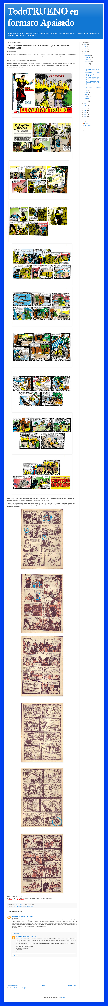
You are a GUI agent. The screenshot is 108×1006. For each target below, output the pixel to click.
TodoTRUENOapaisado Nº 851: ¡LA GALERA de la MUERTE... (92, 74)
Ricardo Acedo (30, 906)
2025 (85, 47)
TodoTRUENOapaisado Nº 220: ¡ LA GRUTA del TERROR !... (93, 86)
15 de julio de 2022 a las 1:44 (26, 916)
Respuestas (16, 933)
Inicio (43, 985)
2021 (85, 103)
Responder (14, 930)
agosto (87, 64)
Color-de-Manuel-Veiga (21, 906)
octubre (87, 59)
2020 (85, 106)
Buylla (14, 906)
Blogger (63, 997)
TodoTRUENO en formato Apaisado (42, 17)
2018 (85, 110)
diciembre (87, 55)
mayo (86, 92)
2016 (85, 114)
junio (86, 90)
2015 (85, 116)
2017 (85, 112)
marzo (87, 96)
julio (86, 66)
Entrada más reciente (13, 985)
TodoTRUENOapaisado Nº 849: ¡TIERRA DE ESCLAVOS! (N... (92, 83)
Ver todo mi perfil (86, 125)
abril (86, 94)
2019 (85, 108)
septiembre (88, 61)
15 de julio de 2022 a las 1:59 (28, 936)
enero (86, 101)
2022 (85, 53)
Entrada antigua (72, 985)
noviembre (88, 57)
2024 (85, 49)
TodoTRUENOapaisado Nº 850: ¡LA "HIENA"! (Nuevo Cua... (92, 78)
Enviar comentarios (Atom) (21, 988)
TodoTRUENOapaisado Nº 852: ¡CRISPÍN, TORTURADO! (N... (92, 69)
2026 (85, 44)
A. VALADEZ (15, 916)
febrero (87, 98)
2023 (85, 51)
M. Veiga (18, 936)
